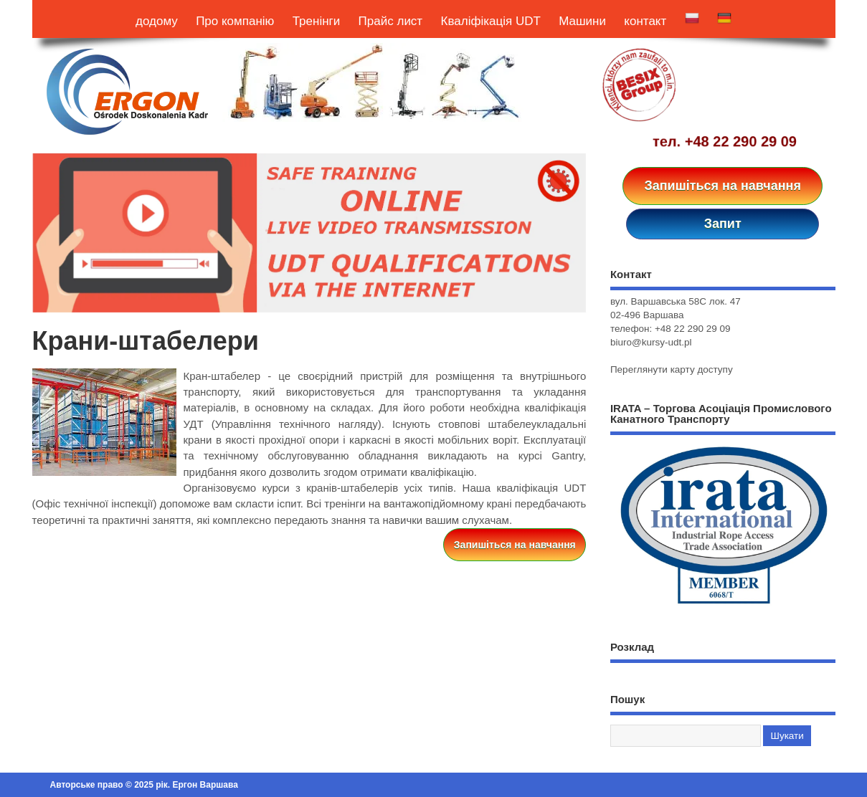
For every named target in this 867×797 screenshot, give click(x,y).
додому (157, 21)
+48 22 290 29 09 (741, 141)
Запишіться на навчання (722, 185)
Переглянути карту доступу (671, 369)
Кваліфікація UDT (491, 21)
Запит (723, 223)
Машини (582, 21)
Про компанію (235, 21)
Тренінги (317, 21)
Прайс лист (391, 21)
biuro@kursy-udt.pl (651, 342)
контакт (645, 21)
